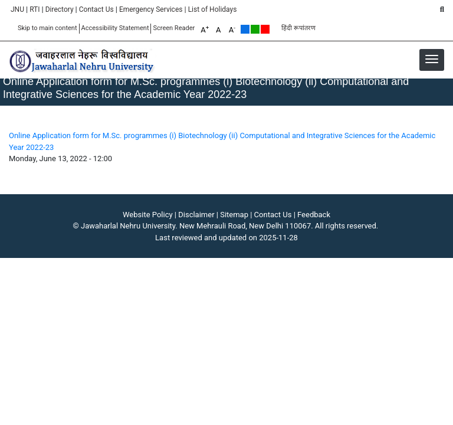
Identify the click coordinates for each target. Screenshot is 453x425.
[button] (431, 59)
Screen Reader (174, 28)
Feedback (313, 214)
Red (265, 29)
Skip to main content (47, 28)
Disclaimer (196, 214)
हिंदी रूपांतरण (298, 28)
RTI (34, 9)
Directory (59, 9)
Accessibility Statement (115, 28)
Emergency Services (151, 9)
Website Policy (148, 214)
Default (245, 29)
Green (255, 29)
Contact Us (96, 9)
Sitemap (234, 214)
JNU (17, 9)
